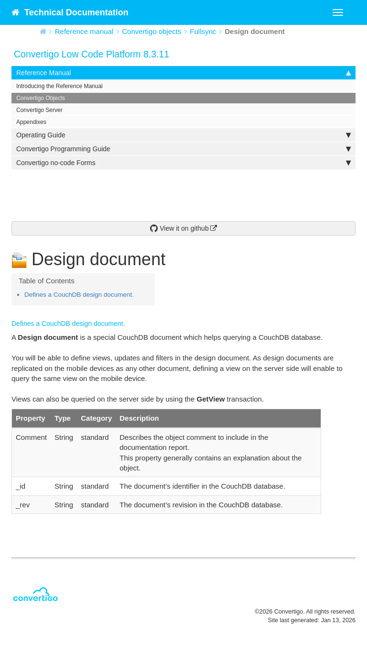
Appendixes (31, 122)
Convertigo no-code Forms (183, 163)
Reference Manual (183, 73)
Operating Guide (183, 135)
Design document (255, 31)
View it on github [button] (179, 228)
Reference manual (84, 31)
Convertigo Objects (40, 98)
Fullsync (203, 31)
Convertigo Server (39, 110)
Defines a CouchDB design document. (79, 294)
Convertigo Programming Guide (183, 149)
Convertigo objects (151, 31)
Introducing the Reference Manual (59, 86)
